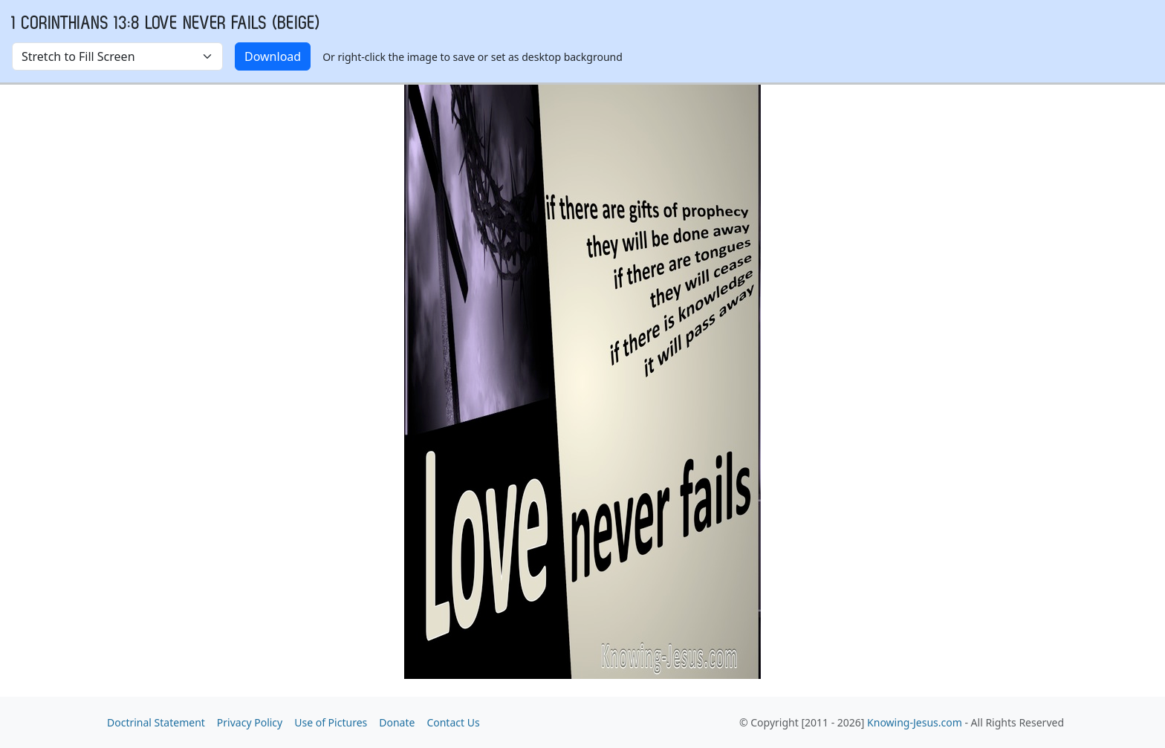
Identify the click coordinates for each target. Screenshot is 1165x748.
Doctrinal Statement (156, 722)
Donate (397, 722)
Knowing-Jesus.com (914, 722)
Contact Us (452, 722)
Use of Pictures (330, 722)
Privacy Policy (249, 722)
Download (272, 56)
